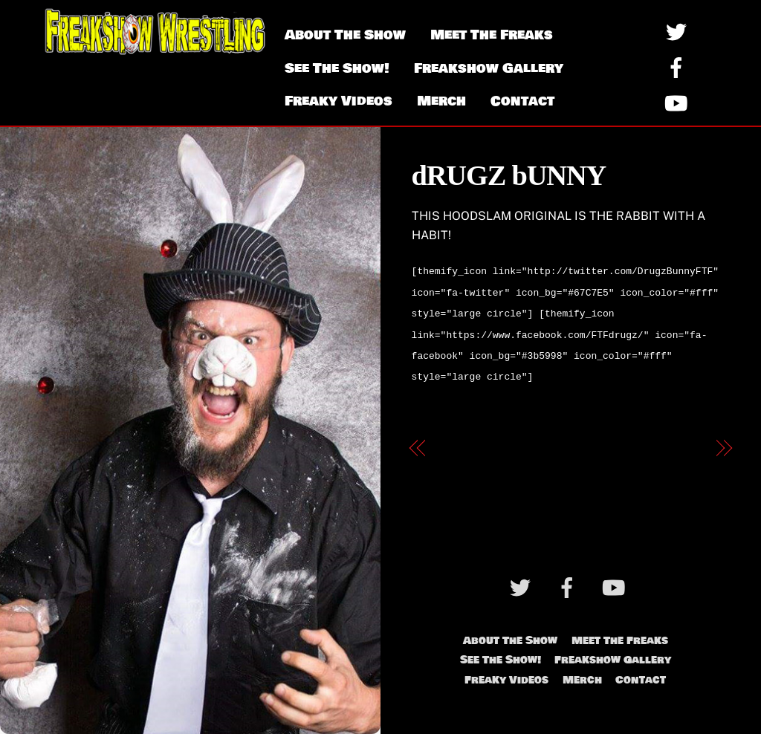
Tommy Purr (474, 439)
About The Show (345, 35)
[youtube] (678, 103)
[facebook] (678, 67)
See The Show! (337, 68)
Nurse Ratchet (660, 439)
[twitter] (678, 32)
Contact (522, 101)
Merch (441, 101)
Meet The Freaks (491, 35)
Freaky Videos (338, 101)
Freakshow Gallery (488, 68)
